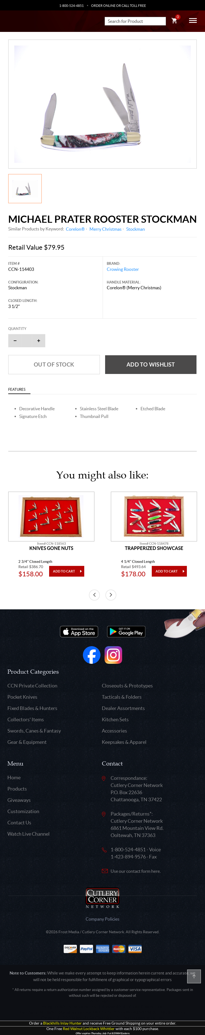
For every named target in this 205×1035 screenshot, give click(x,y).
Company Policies (102, 918)
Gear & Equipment (27, 742)
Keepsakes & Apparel (124, 742)
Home (14, 777)
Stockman (135, 229)
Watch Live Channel (28, 834)
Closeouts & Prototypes (127, 686)
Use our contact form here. (136, 871)
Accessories (114, 731)
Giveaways (19, 800)
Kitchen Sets (115, 719)
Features (17, 389)
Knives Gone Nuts (51, 548)
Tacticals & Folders (122, 697)
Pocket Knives (22, 697)
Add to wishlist (151, 364)
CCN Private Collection (32, 686)
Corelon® (75, 229)
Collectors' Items (25, 719)
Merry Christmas (105, 229)
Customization (23, 811)
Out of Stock (54, 364)
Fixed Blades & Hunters (32, 708)
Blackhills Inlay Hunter (62, 1023)
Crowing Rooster (123, 269)
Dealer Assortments (123, 708)
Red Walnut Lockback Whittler (89, 1029)
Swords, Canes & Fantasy (34, 731)
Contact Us (19, 822)
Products (17, 789)
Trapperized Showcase (154, 548)
